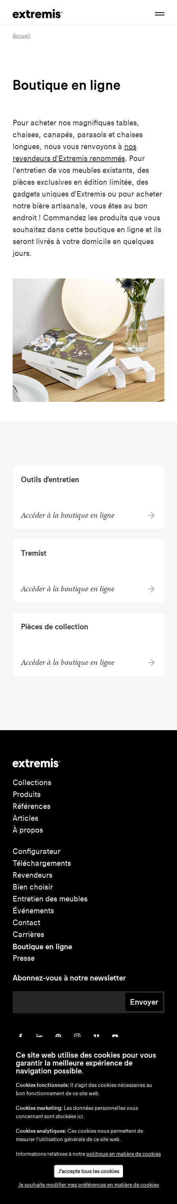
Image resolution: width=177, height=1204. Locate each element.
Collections (32, 782)
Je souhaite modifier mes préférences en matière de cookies (89, 1184)
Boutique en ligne (42, 946)
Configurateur (36, 851)
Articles (25, 818)
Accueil (21, 35)
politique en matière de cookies (123, 1154)
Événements (33, 910)
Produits (27, 794)
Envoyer (144, 1002)
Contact (26, 922)
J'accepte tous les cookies (88, 1171)
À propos (28, 830)
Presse (24, 958)
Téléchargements (42, 863)
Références (31, 806)
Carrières (28, 934)
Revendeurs (32, 875)
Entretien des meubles (50, 898)
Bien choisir (33, 887)
